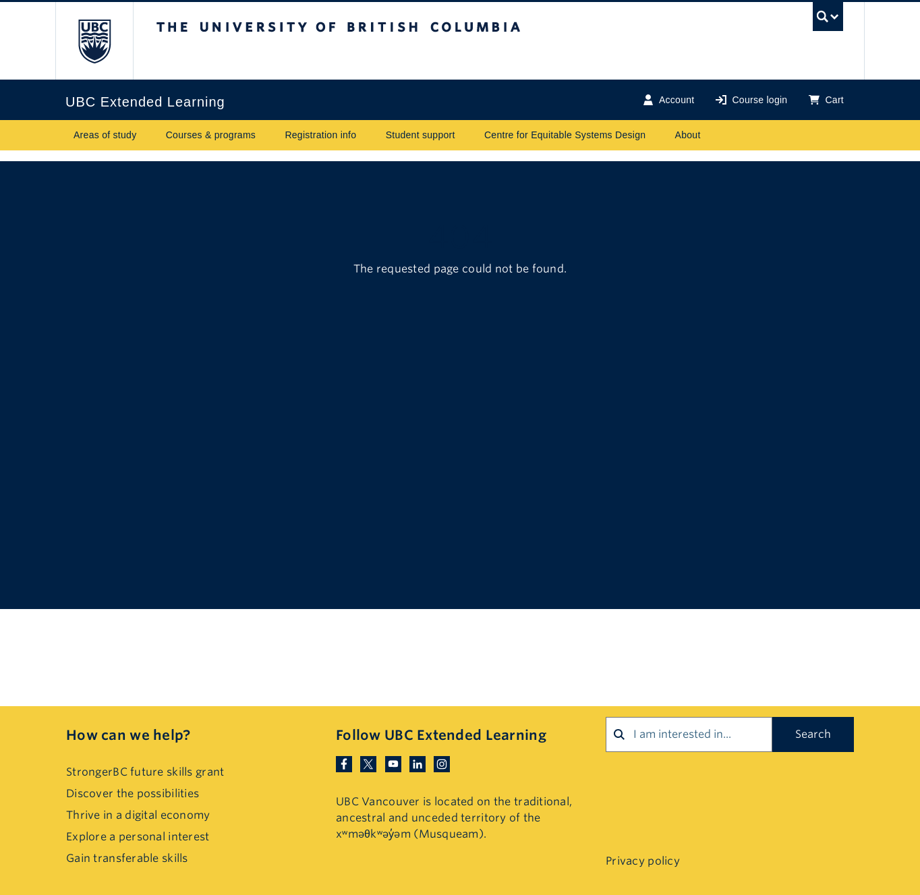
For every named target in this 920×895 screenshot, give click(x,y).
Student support (420, 134)
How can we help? (128, 735)
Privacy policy (643, 861)
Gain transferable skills (127, 858)
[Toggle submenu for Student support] (468, 135)
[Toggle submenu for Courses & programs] (268, 135)
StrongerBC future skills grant (145, 772)
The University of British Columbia (94, 41)
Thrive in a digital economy (138, 815)
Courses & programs (211, 134)
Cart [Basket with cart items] (826, 100)
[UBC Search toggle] (828, 20)
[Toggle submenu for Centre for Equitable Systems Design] (659, 135)
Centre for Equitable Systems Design (564, 134)
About (688, 134)
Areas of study (105, 134)
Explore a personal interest (138, 836)
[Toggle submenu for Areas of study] (150, 135)
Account (669, 100)
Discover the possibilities (132, 793)
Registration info (320, 134)
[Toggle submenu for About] (714, 135)
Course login (751, 100)
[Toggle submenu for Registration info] (370, 135)
